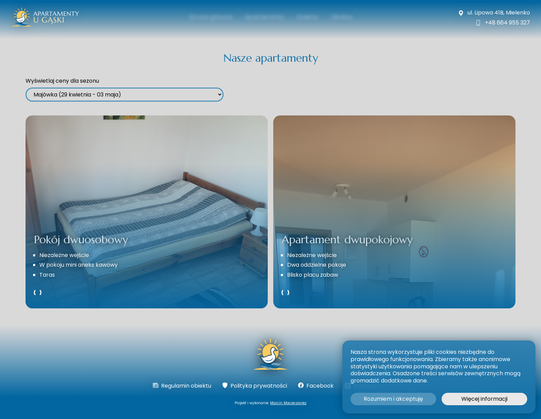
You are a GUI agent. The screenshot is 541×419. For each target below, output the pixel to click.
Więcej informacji (484, 399)
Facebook (316, 386)
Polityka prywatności (254, 386)
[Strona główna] (270, 355)
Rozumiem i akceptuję (393, 399)
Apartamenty (263, 17)
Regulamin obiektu (182, 386)
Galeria (309, 17)
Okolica (345, 17)
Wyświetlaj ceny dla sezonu (62, 81)
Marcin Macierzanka (288, 403)
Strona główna (206, 17)
